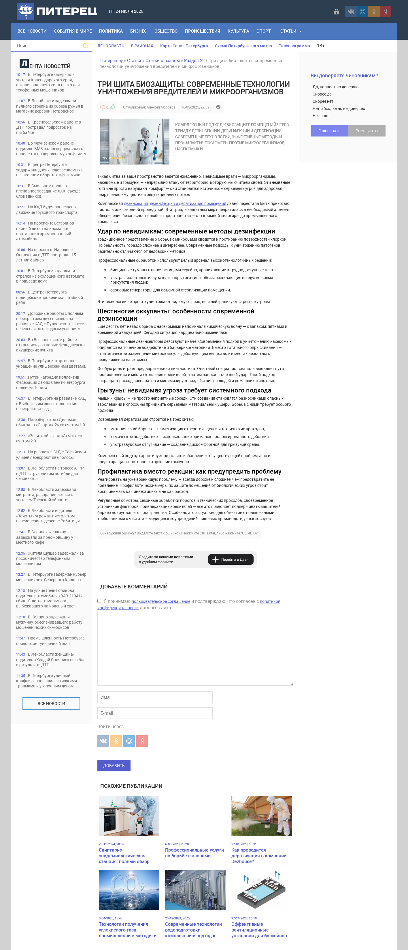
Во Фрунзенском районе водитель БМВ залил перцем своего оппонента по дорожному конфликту (51, 152)
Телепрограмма (294, 45)
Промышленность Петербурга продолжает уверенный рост (41, 705)
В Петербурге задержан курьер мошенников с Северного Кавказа (51, 625)
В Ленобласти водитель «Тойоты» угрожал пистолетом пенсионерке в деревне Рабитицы (48, 557)
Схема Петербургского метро (243, 45)
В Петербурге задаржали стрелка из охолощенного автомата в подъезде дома (47, 290)
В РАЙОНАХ (142, 45)
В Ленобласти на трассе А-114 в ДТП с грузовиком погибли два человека (47, 512)
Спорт (268, 31)
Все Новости (32, 31)
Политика (112, 31)
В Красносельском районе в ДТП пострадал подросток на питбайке (50, 128)
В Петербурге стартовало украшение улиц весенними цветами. (48, 387)
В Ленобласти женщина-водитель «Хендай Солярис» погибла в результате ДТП (47, 727)
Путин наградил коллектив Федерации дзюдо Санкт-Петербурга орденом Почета (50, 409)
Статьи (294, 31)
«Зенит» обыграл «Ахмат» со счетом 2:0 (49, 471)
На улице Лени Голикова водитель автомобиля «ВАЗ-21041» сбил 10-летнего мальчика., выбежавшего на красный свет (48, 652)
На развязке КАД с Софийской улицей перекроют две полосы (48, 490)
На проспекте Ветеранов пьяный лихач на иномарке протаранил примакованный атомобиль (48, 244)
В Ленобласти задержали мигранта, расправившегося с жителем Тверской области (49, 533)
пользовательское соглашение (161, 601)
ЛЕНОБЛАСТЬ (110, 45)
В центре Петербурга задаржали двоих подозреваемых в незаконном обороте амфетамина (48, 179)
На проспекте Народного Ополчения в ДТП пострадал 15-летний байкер (50, 268)
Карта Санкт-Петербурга (184, 45)
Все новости (51, 772)
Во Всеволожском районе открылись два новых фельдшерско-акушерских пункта (51, 365)
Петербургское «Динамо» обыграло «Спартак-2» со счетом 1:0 (50, 452)
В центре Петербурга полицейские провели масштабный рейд (43, 312)
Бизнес (141, 31)
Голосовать (329, 130)
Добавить (114, 765)
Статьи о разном (163, 60)
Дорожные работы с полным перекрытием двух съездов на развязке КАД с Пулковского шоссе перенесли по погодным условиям (49, 338)
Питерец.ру (111, 60)
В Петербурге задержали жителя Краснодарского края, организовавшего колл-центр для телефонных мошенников (48, 82)
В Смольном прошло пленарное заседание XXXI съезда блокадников (44, 203)
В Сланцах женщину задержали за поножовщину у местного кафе (48, 582)
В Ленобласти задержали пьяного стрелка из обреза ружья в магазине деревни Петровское (51, 106)
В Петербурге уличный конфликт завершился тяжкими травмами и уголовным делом (49, 749)
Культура (242, 31)
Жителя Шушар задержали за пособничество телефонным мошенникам (50, 603)
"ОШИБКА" (249, 533)
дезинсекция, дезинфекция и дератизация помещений (175, 203)
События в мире (73, 31)
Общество (168, 31)
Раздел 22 (194, 60)
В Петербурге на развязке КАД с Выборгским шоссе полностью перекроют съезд (49, 430)
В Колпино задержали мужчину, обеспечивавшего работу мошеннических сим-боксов (46, 681)
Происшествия (206, 31)
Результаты (367, 130)
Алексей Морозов (161, 107)
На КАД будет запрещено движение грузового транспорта (50, 222)
